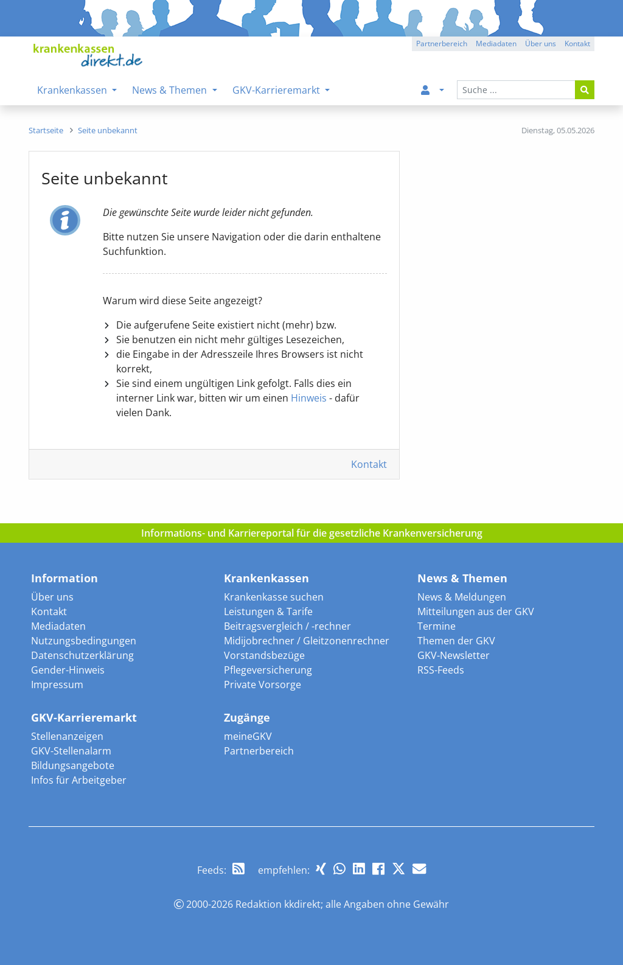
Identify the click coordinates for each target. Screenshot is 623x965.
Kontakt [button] (577, 43)
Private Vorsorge (262, 684)
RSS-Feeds (440, 670)
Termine (436, 626)
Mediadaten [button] (496, 43)
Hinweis (309, 398)
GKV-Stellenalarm (71, 751)
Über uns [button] (540, 43)
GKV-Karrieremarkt (84, 717)
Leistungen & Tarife (268, 611)
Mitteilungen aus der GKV (475, 611)
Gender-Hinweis (68, 670)
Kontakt (369, 464)
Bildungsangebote (72, 765)
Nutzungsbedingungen (83, 640)
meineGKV (248, 736)
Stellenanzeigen (67, 736)
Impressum (57, 684)
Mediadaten (58, 626)
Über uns (52, 597)
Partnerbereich (259, 751)
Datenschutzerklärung (82, 655)
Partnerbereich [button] (441, 43)
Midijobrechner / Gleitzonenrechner (306, 640)
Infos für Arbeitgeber (79, 780)
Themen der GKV (456, 640)
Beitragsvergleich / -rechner (287, 626)
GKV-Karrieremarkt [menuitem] (277, 90)
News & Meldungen (461, 597)
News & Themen (462, 578)
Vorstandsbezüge (264, 655)
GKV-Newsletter (453, 655)
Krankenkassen (266, 578)
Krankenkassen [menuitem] (73, 90)
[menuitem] (430, 90)
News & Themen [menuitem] (170, 90)
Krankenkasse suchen (274, 597)
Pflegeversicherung (268, 670)
